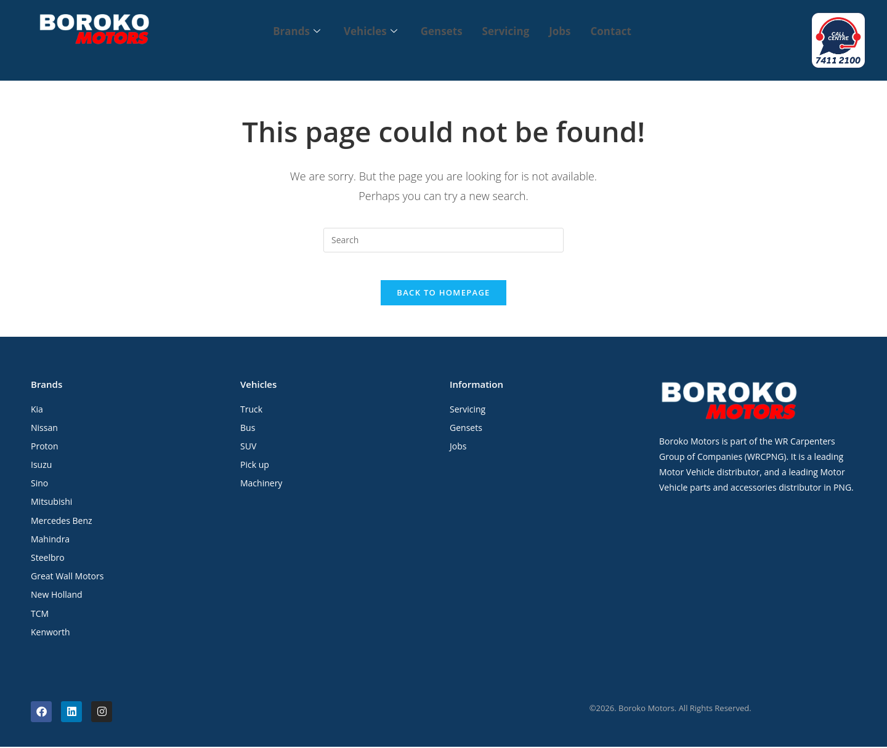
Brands (290, 31)
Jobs (563, 31)
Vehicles (367, 31)
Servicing (507, 31)
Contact (617, 31)
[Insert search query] (443, 231)
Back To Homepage (443, 293)
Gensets (440, 31)
